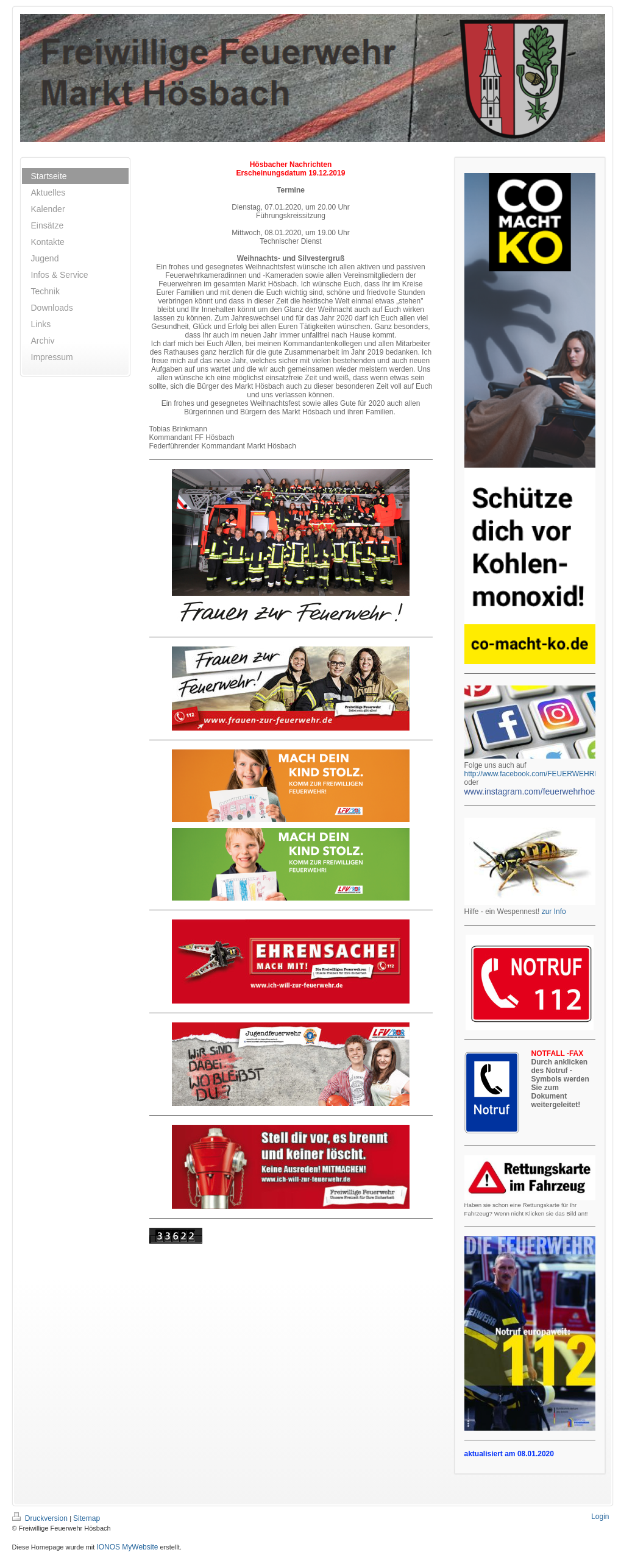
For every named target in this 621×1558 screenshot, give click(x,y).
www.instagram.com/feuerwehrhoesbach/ (542, 791)
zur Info (554, 911)
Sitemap (86, 1518)
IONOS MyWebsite (127, 1547)
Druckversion (41, 1518)
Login (600, 1516)
